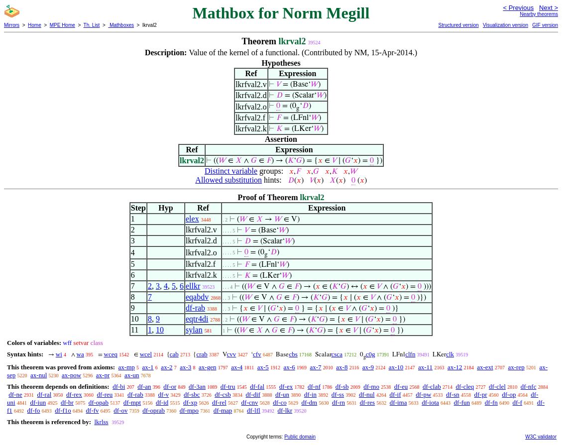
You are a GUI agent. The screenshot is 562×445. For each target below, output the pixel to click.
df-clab (432, 386)
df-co (279, 402)
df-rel (219, 402)
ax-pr (103, 375)
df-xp (190, 402)
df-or (169, 386)
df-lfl (253, 410)
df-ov (120, 410)
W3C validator (541, 437)
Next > (548, 7)
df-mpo (189, 410)
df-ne (15, 394)
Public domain (300, 437)
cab (174, 354)
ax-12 (455, 367)
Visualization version (505, 25)
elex (192, 219)
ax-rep (516, 367)
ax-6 (289, 367)
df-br (67, 402)
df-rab (195, 308)
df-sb (342, 386)
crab (201, 354)
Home (34, 25)
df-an (144, 386)
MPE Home (62, 25)
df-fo (33, 410)
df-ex (286, 386)
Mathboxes (121, 25)
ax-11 (425, 367)
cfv (257, 354)
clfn (410, 354)
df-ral (44, 394)
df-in (310, 394)
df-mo (371, 386)
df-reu (105, 394)
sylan (194, 330)
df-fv (92, 410)
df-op (509, 394)
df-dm (309, 402)
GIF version (545, 25)
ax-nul (38, 375)
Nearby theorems (539, 14)
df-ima (398, 402)
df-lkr (285, 410)
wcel (146, 354)
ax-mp (126, 367)
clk (450, 354)
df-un (282, 394)
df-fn (491, 402)
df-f (518, 402)
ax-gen (207, 367)
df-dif (253, 394)
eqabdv (197, 297)
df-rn (338, 402)
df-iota (430, 402)
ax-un (131, 375)
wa (80, 354)
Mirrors (11, 25)
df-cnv (249, 402)
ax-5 (263, 367)
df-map (223, 410)
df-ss (338, 394)
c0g (370, 354)
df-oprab (153, 410)
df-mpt (132, 402)
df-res (367, 402)
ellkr (193, 286)
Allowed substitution (228, 180)
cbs (293, 354)
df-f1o (63, 410)
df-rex (74, 394)
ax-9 (368, 367)
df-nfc (529, 386)
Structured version (458, 25)
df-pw (423, 394)
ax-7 (315, 367)
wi (59, 354)
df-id (162, 402)
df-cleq (464, 386)
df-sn (452, 394)
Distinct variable (231, 171)
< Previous (518, 7)
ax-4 (236, 367)
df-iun (38, 402)
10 (160, 330)
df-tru (228, 386)
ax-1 (148, 367)
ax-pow (71, 375)
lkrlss (101, 422)
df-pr (480, 394)
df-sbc (192, 394)
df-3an (197, 386)
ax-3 (185, 367)
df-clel (497, 386)
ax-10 (396, 367)
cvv (231, 354)
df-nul (367, 394)
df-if (395, 394)
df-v (163, 394)
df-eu (401, 386)
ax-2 (166, 367)
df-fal (257, 386)
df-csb (223, 394)
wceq (110, 354)
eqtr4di (197, 319)
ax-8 (341, 367)
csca (337, 354)
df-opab (99, 402)
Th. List (92, 25)
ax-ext (485, 367)
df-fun (462, 402)
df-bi (118, 386)
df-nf (314, 386)
